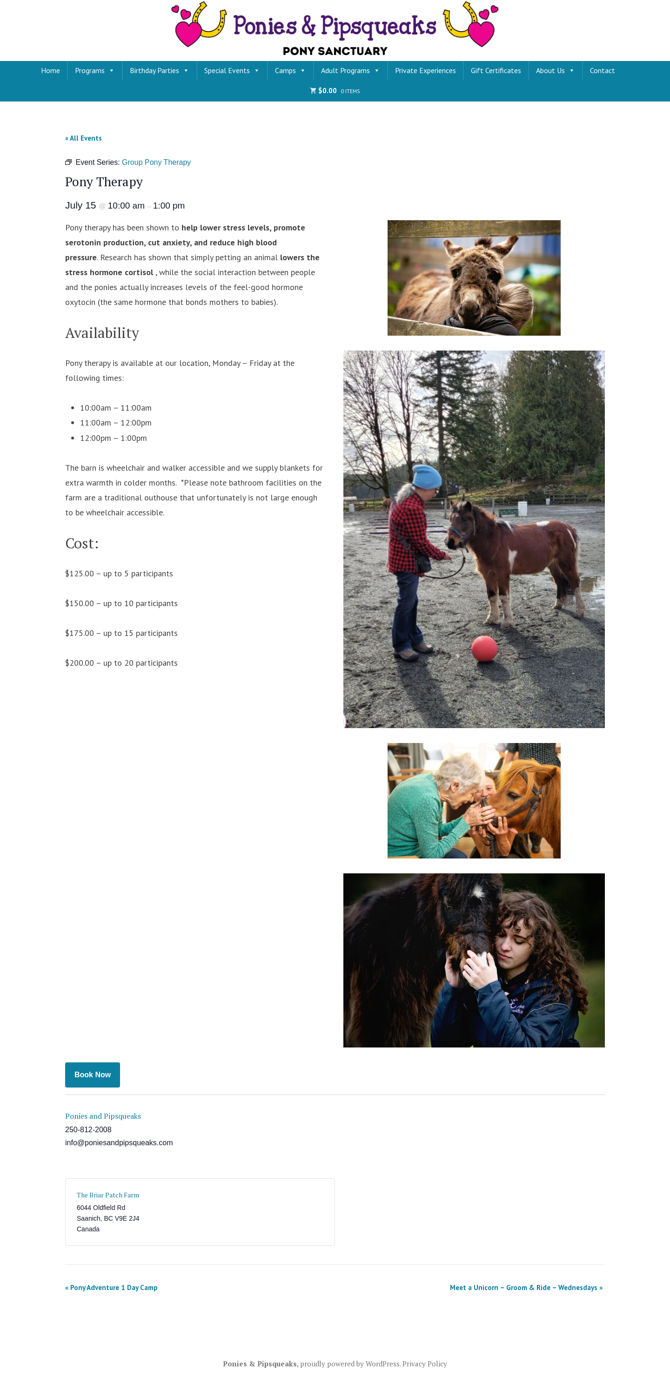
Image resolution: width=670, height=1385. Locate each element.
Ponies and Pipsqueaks (103, 1116)
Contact (602, 70)
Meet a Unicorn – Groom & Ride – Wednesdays (526, 1287)
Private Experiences (425, 70)
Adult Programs (350, 70)
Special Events (232, 70)
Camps (290, 70)
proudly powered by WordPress (350, 1363)
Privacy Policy (424, 1363)
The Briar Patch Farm (108, 1194)
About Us (555, 70)
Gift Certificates (496, 70)
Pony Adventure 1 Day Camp (111, 1287)
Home (50, 70)
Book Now (92, 1075)
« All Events (83, 138)
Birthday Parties (159, 70)
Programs (95, 70)
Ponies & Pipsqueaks (260, 1363)
